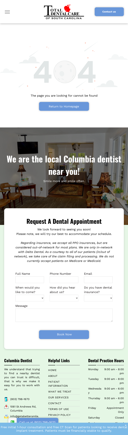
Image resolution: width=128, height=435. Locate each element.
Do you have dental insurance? (98, 290)
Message (21, 306)
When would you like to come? (27, 290)
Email (88, 273)
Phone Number (60, 273)
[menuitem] (64, 366)
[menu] (7, 12)
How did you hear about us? (62, 290)
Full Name (22, 273)
